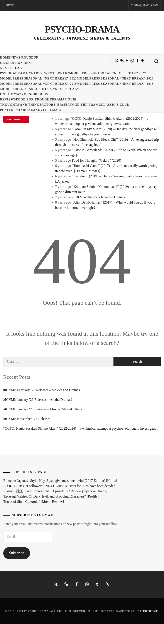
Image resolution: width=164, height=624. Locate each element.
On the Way (10, 94)
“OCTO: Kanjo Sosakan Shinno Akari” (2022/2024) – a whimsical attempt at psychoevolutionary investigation (80, 428)
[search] (156, 61)
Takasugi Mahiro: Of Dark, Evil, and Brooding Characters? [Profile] (51, 496)
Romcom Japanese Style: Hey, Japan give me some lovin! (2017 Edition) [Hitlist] (60, 480)
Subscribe (16, 553)
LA (33, 110)
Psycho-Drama (82, 29)
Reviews (8, 99)
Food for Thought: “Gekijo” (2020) (96, 160)
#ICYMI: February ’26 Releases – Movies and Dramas (41, 390)
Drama (58, 99)
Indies (25, 110)
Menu (10, 5)
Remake (55, 110)
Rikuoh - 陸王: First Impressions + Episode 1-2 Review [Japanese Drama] (55, 491)
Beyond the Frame (83, 104)
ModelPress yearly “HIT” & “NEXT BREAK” (39, 89)
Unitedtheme (147, 611)
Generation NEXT (16, 62)
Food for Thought (34, 99)
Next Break (11, 68)
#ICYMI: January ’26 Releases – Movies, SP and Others (42, 409)
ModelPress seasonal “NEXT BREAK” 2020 (115, 78)
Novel (41, 110)
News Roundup (24, 57)
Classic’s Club (115, 104)
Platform (9, 110)
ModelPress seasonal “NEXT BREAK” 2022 (107, 73)
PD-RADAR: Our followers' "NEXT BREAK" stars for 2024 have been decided (59, 486)
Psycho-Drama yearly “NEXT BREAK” (34, 73)
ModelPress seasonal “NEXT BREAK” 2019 (38, 83)
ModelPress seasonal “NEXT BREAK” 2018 (115, 83)
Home (5, 57)
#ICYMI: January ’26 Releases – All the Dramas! (37, 399)
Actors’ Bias (53, 104)
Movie (70, 99)
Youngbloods (34, 94)
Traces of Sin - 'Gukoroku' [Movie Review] (33, 501)
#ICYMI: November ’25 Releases (26, 419)
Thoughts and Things (20, 104)
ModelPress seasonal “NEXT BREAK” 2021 (38, 78)
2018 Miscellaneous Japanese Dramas (98, 197)
